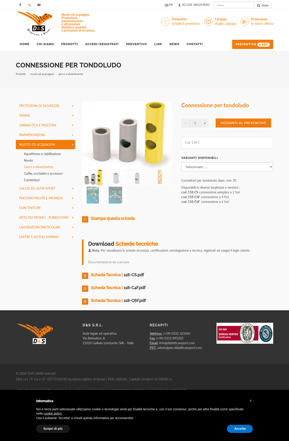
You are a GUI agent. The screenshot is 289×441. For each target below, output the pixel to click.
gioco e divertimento (71, 74)
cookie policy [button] (52, 413)
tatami (46, 115)
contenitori (46, 208)
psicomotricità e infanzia (46, 198)
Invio (262, 5)
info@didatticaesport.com (177, 343)
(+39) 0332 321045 (176, 333)
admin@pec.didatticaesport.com (179, 348)
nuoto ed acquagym (42, 74)
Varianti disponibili (199, 158)
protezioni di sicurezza (46, 106)
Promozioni (262, 21)
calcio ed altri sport (46, 188)
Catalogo (225, 21)
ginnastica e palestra (46, 125)
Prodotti (21, 74)
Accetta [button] (240, 428)
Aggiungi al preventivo (243, 123)
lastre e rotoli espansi (46, 237)
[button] (250, 400)
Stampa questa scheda (113, 218)
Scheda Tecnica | (117, 274)
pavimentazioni (46, 135)
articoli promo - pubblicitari (46, 217)
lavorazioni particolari (46, 227)
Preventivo (186, 21)
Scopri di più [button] (53, 428)
